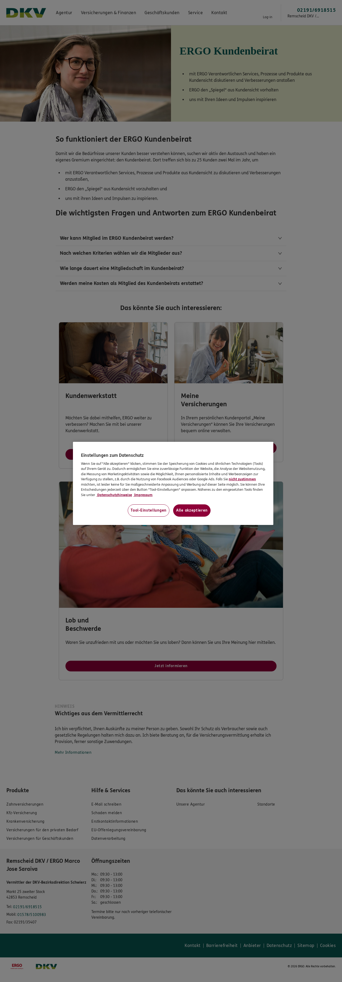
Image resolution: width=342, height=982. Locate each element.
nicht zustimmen (242, 479)
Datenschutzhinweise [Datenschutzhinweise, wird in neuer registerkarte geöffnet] (114, 495)
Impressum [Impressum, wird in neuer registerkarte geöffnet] (143, 495)
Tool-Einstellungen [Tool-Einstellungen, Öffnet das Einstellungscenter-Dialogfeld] (148, 510)
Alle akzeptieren (192, 510)
